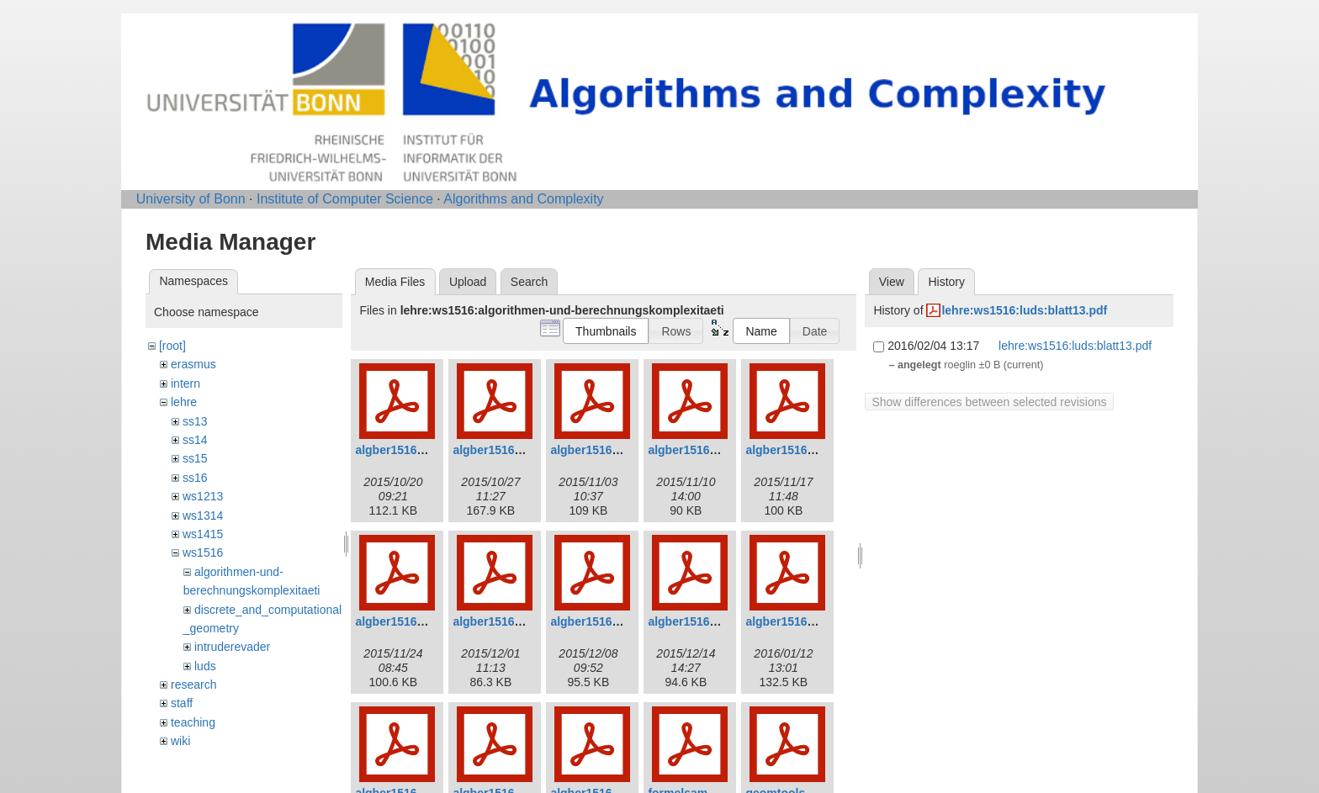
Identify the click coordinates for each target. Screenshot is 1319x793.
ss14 (195, 440)
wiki (180, 741)
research (193, 684)
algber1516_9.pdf (696, 621)
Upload (467, 281)
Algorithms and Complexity (523, 199)
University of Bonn (191, 199)
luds (205, 666)
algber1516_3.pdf (598, 450)
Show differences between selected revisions (988, 402)
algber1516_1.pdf (403, 450)
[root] (172, 345)
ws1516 (203, 552)
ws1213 (203, 496)
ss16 (195, 477)
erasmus (193, 364)
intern (185, 383)
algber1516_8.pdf (598, 621)
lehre (184, 402)
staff (182, 703)
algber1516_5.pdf (793, 450)
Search (529, 281)
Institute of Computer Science (345, 199)
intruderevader (232, 646)
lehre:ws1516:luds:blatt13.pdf (1024, 310)
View (891, 281)
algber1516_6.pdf (403, 621)
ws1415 (203, 534)
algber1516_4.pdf (696, 450)
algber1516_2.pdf (500, 450)
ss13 (195, 421)
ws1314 (203, 515)
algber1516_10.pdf (796, 621)
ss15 (195, 458)
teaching (193, 722)
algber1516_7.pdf (500, 621)
